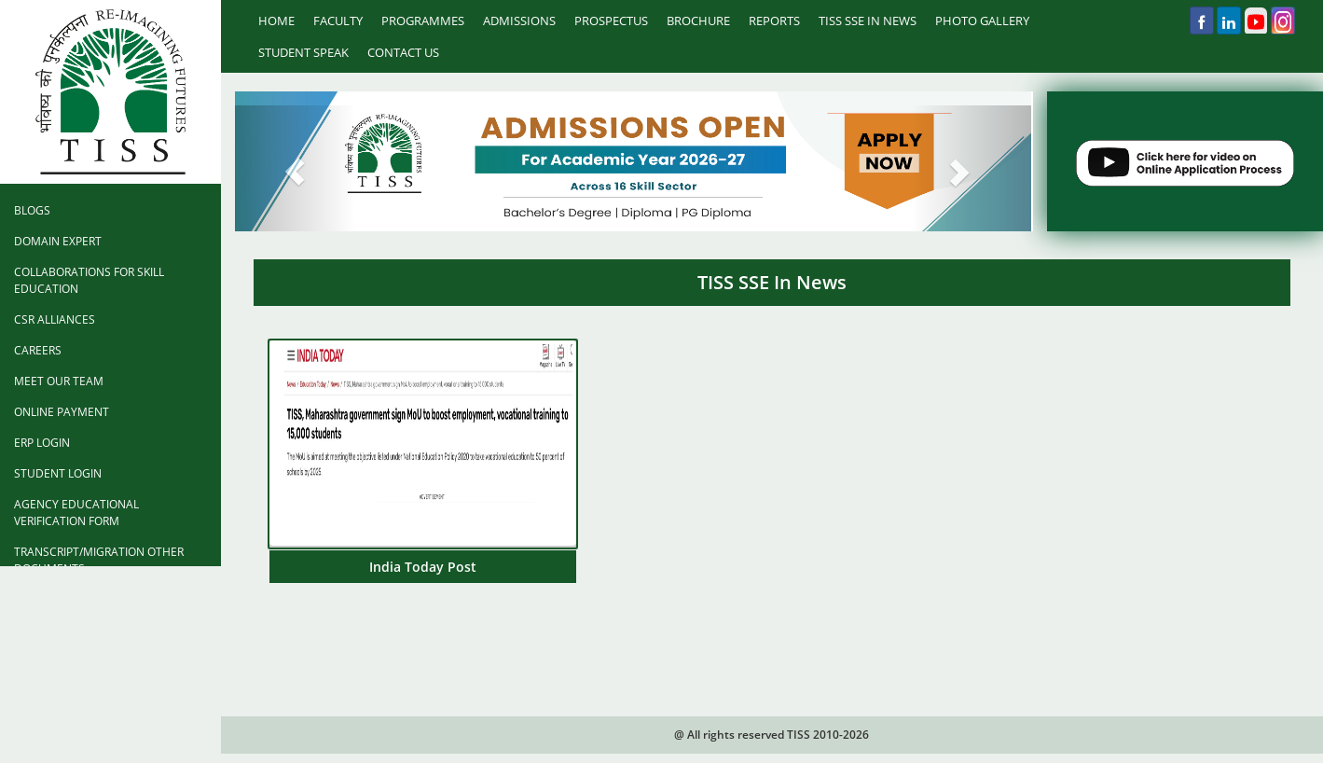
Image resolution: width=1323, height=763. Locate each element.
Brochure (698, 20)
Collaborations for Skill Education (89, 280)
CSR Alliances (54, 319)
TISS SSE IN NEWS (867, 20)
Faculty (338, 20)
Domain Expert (58, 241)
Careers (38, 350)
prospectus (611, 20)
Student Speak (303, 52)
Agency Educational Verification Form (76, 512)
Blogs (32, 210)
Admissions (519, 20)
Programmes (422, 20)
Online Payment (61, 412)
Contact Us (403, 52)
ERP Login (42, 443)
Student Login (58, 473)
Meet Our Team (58, 381)
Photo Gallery (982, 20)
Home (276, 20)
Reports (774, 20)
